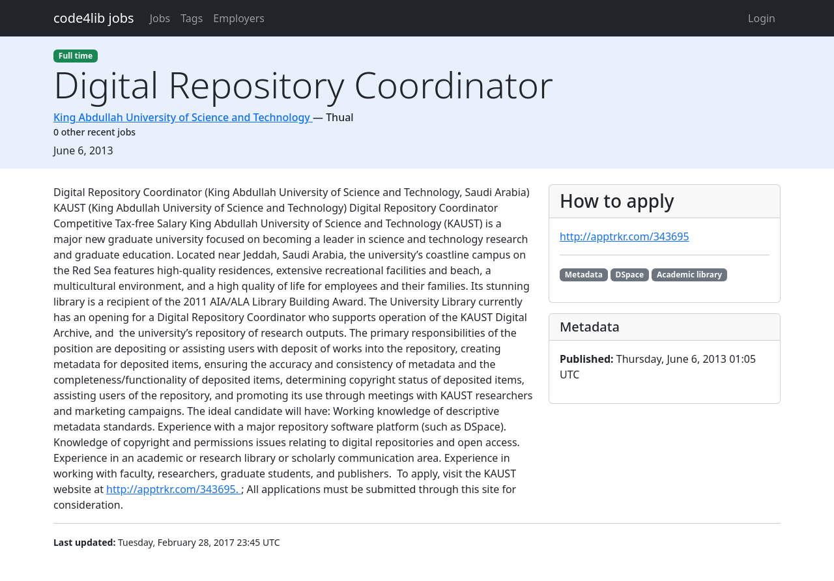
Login (761, 18)
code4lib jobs (93, 18)
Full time (76, 55)
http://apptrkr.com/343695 (624, 236)
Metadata (584, 274)
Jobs (160, 18)
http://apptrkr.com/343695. (173, 489)
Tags (191, 18)
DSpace (630, 274)
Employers (239, 18)
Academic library (689, 274)
